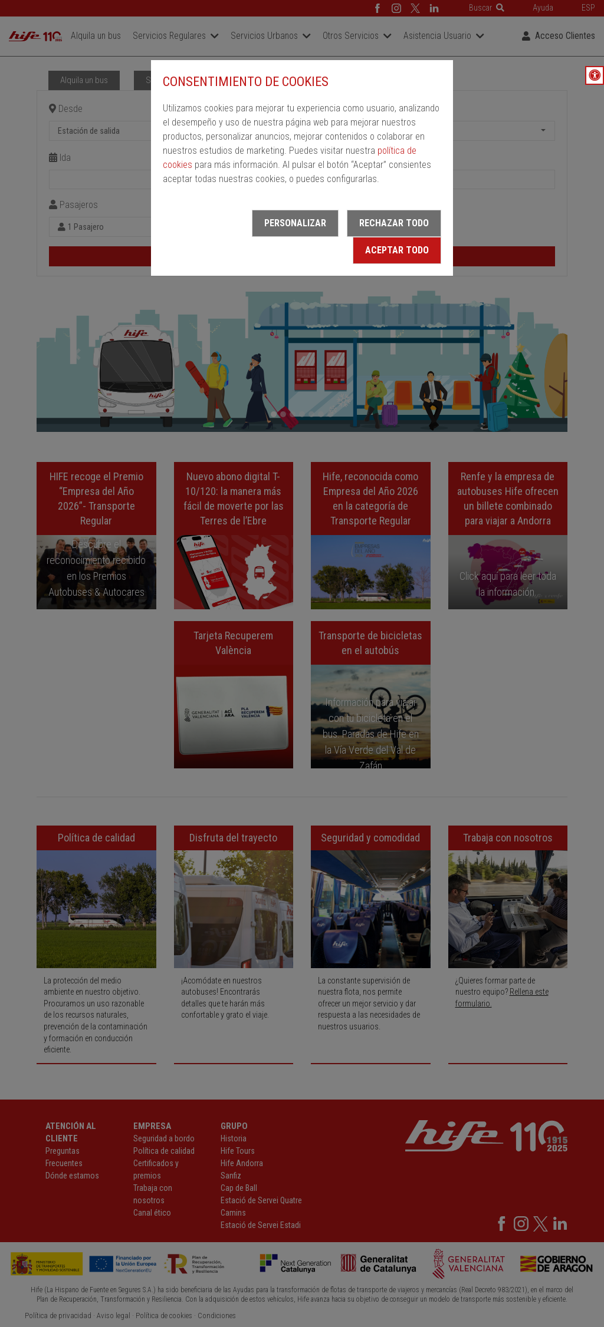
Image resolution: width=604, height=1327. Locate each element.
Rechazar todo (394, 223)
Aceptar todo (397, 250)
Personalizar (295, 223)
